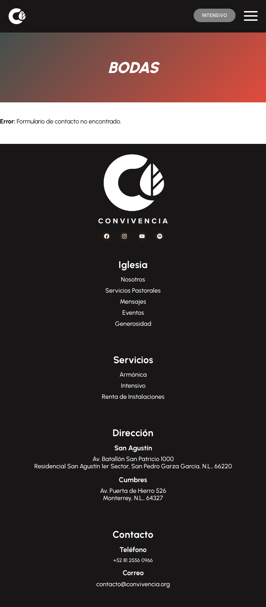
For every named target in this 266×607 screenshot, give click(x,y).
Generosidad (133, 324)
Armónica (133, 374)
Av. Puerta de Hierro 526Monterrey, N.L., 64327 (133, 494)
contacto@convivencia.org (133, 584)
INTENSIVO (214, 15)
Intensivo (133, 385)
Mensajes (133, 301)
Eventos (133, 312)
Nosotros (133, 279)
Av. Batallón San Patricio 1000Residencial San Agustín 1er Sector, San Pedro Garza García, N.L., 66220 (133, 462)
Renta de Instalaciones (133, 397)
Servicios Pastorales (133, 290)
